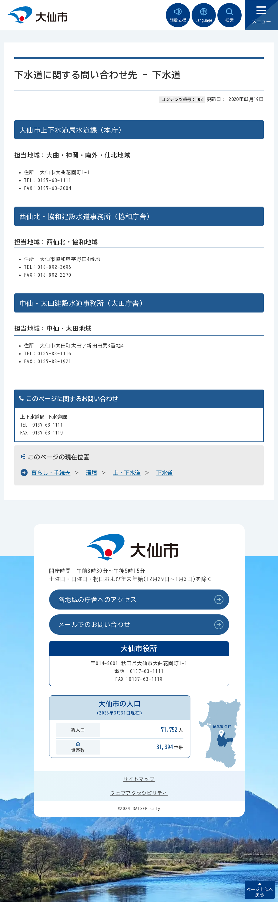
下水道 (164, 472)
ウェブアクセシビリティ (139, 793)
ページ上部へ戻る (259, 892)
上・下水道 (127, 472)
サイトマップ (139, 779)
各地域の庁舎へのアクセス (98, 599)
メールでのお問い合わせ (95, 624)
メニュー (261, 15)
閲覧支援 (178, 15)
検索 (229, 15)
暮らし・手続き (51, 472)
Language (204, 15)
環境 (91, 472)
